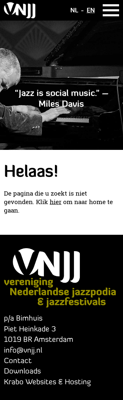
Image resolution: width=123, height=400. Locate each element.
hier (56, 202)
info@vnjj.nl (23, 350)
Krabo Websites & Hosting (47, 381)
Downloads (22, 371)
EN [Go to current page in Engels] (91, 10)
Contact (18, 360)
